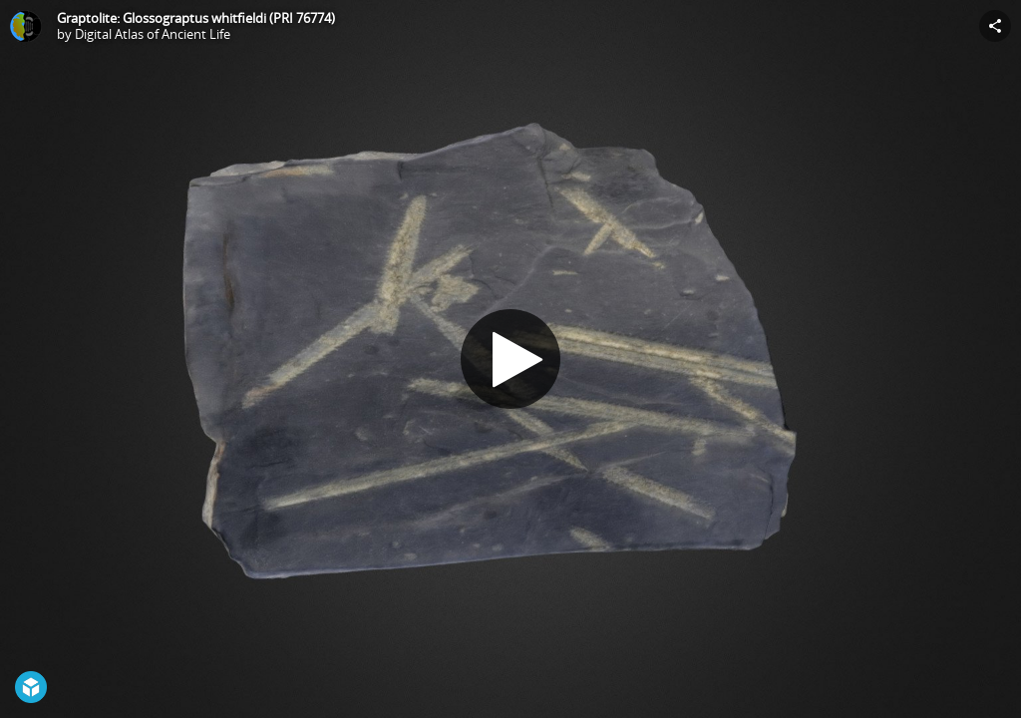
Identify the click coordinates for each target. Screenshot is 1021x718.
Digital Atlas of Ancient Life (152, 34)
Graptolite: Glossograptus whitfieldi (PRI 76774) (196, 18)
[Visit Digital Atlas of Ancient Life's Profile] (26, 26)
